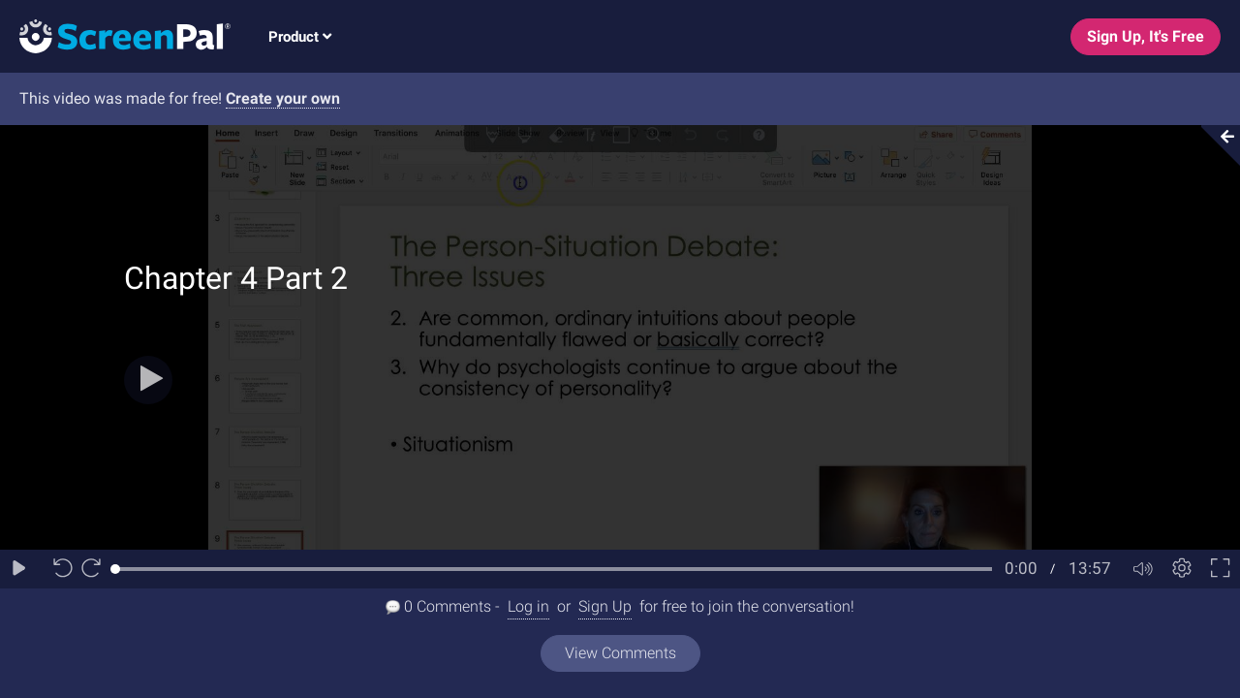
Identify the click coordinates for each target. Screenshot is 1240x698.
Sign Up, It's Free (1145, 36)
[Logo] (115, 35)
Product (299, 37)
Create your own (283, 98)
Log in (528, 606)
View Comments (620, 653)
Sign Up (605, 606)
